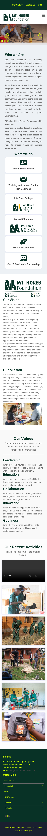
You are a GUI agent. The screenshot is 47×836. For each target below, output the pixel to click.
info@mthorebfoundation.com (22, 770)
